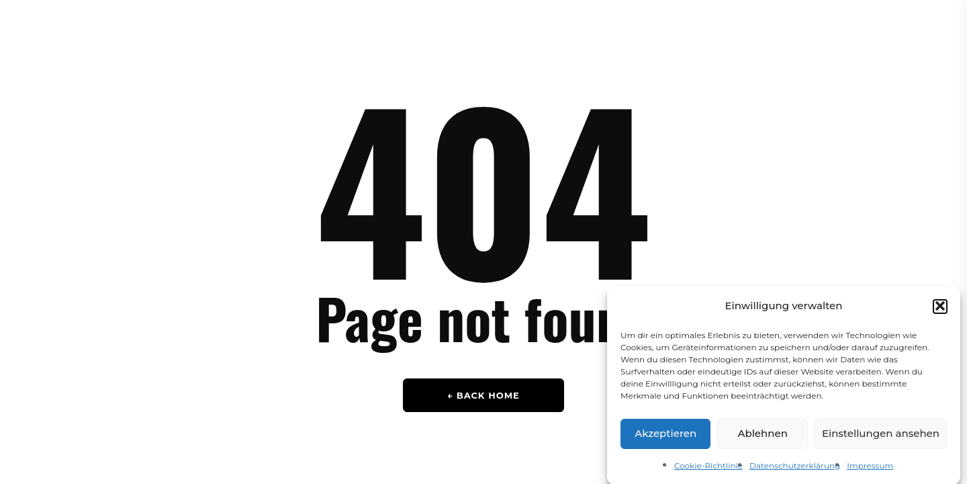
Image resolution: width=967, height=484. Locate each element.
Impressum (870, 468)
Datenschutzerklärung (794, 468)
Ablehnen (762, 436)
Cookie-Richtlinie (708, 468)
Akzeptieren (665, 436)
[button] (940, 308)
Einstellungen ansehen (880, 436)
